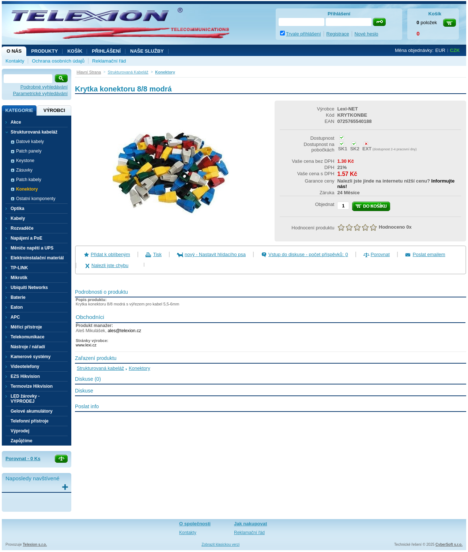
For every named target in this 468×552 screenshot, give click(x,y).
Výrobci (54, 110)
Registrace (338, 34)
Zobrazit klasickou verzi (220, 544)
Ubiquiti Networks (29, 287)
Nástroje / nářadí (28, 346)
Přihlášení (106, 51)
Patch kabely (28, 179)
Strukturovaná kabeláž (100, 368)
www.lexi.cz (86, 345)
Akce (16, 122)
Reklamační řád (109, 61)
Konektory (27, 189)
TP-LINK (19, 267)
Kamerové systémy (30, 356)
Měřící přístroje (26, 327)
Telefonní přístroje (30, 421)
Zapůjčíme (21, 440)
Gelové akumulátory (32, 411)
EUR (440, 50)
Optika (17, 208)
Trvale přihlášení (303, 34)
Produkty (44, 51)
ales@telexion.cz (124, 330)
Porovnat (380, 254)
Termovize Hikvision (32, 386)
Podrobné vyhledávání (44, 87)
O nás (14, 51)
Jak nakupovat (250, 523)
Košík (74, 51)
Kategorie (19, 110)
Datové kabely (30, 141)
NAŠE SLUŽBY (147, 51)
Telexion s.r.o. (35, 544)
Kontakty (14, 61)
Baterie (18, 297)
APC (15, 317)
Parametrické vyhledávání (40, 93)
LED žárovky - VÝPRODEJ (25, 399)
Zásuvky (24, 170)
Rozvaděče (22, 228)
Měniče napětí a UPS (32, 248)
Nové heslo (366, 34)
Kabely (18, 218)
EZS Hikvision (25, 376)
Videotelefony (25, 366)
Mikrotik (19, 277)
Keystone (25, 160)
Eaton (17, 307)
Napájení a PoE (26, 238)
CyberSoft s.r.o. (449, 544)
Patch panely (28, 151)
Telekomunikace (27, 336)
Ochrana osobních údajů (58, 61)
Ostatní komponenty (35, 198)
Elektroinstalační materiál (37, 257)
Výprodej (20, 430)
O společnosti (195, 523)
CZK (455, 50)
